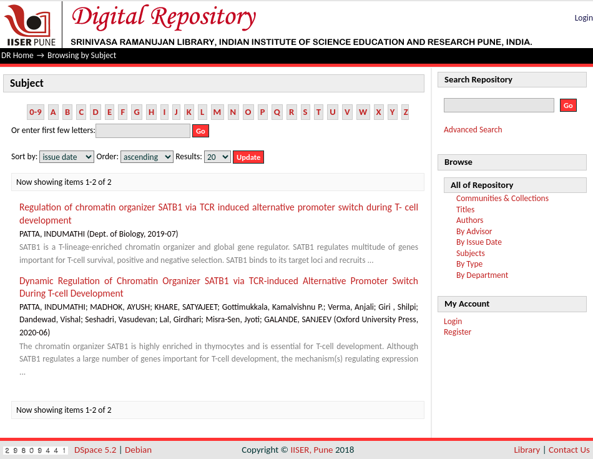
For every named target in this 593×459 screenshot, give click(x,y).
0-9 (35, 111)
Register (457, 332)
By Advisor (474, 231)
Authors (469, 220)
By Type (469, 264)
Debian (138, 449)
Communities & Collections (502, 198)
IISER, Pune (311, 449)
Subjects (470, 253)
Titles (465, 209)
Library (527, 449)
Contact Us (569, 449)
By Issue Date (479, 242)
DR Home (17, 55)
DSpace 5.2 (96, 449)
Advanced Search (473, 129)
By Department (482, 275)
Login (584, 17)
